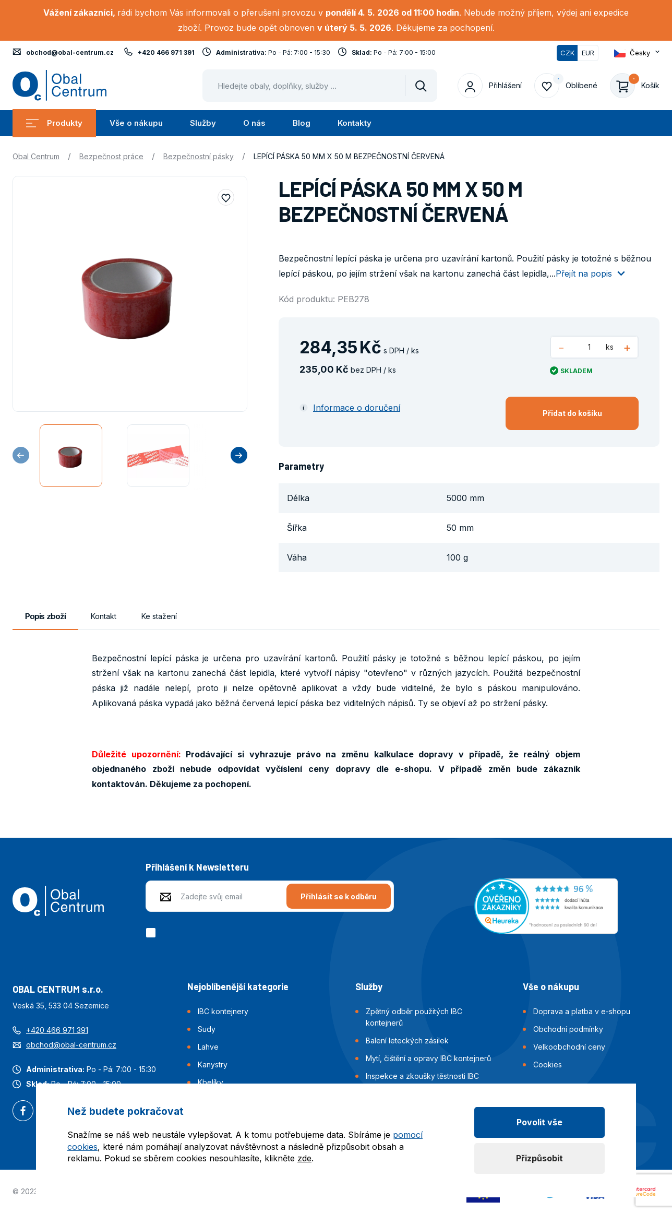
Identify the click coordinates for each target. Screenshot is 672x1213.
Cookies (547, 1064)
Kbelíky (210, 1082)
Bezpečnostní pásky (198, 156)
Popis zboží (45, 616)
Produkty (54, 123)
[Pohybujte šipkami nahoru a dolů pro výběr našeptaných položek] (319, 85)
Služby (203, 123)
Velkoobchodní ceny (569, 1046)
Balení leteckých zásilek (407, 1040)
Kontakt (103, 616)
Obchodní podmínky (568, 1029)
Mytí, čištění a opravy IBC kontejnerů (428, 1058)
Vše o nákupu (136, 123)
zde (304, 1158)
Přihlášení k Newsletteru (197, 867)
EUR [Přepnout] (588, 53)
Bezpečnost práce (111, 156)
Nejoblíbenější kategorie (238, 986)
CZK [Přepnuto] (567, 53)
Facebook (23, 1111)
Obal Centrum (36, 156)
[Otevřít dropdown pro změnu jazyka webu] (636, 53)
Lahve (208, 1046)
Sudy (206, 1029)
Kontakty (354, 123)
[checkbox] (153, 932)
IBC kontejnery (223, 1011)
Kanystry (212, 1064)
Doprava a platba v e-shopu (581, 1011)
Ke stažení (159, 616)
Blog (301, 123)
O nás (254, 123)
